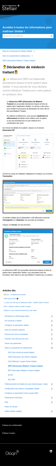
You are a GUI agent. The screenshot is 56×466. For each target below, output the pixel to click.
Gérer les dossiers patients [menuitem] (15, 330)
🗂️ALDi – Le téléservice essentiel (15, 294)
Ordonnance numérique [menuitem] (13, 398)
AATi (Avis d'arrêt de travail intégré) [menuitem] (21, 352)
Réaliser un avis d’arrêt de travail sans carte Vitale (20, 310)
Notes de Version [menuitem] (11, 407)
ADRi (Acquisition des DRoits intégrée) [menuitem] (22, 357)
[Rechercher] (51, 36)
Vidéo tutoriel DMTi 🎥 (11, 298)
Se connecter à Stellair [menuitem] (13, 321)
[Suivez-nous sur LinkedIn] (50, 451)
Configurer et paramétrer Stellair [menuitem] (17, 325)
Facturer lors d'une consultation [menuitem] (16, 334)
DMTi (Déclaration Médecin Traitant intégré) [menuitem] (25, 366)
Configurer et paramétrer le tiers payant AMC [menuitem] (21, 393)
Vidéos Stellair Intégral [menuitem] (13, 411)
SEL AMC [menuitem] (11, 379)
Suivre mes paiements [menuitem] (13, 343)
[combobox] (26, 36)
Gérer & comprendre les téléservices (16, 56)
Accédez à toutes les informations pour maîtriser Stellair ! (27, 29)
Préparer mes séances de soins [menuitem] (16, 339)
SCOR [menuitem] (10, 375)
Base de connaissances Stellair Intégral (17, 51)
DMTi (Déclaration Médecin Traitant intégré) (19, 61)
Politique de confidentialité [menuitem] (12, 425)
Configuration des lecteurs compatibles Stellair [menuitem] (22, 389)
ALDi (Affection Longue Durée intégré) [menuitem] (22, 361)
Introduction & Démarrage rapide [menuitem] (17, 316)
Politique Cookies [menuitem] (8, 433)
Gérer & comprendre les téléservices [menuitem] (18, 348)
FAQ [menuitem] (6, 402)
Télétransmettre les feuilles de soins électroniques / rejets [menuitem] (26, 384)
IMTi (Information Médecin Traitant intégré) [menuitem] (24, 370)
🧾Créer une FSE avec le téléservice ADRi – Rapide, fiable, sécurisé (26, 302)
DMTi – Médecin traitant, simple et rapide (17, 306)
